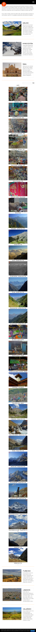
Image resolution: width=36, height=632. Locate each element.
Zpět (18, 85)
